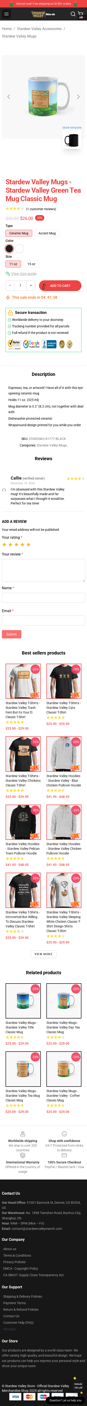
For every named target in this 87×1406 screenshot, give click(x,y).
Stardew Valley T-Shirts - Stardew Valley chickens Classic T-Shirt (23, 780)
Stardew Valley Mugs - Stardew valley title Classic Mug (21, 1027)
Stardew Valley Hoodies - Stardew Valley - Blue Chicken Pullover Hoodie (63, 780)
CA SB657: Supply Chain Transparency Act (33, 1275)
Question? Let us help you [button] (65, 1400)
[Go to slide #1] (31, 162)
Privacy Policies (14, 1262)
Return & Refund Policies (21, 1309)
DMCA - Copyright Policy (20, 1268)
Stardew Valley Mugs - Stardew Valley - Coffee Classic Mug (63, 1095)
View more (43, 954)
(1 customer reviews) (41, 209)
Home (7, 29)
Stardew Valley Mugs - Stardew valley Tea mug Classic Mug (23, 1095)
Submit (11, 634)
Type (9, 226)
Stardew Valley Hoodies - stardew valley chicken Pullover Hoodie (63, 848)
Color (9, 241)
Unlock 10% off (78, 1386)
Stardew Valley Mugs (19, 36)
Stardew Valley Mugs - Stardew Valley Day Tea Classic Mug (63, 1027)
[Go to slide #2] (56, 162)
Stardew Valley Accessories (39, 29)
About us (9, 1249)
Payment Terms (14, 1303)
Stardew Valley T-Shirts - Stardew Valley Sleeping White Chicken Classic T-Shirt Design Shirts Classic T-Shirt (63, 921)
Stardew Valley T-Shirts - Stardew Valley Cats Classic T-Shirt (63, 707)
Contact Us (11, 1316)
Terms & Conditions (17, 1255)
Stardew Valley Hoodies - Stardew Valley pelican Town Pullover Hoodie (23, 848)
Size (9, 256)
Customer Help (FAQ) (18, 1322)
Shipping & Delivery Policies (22, 1296)
